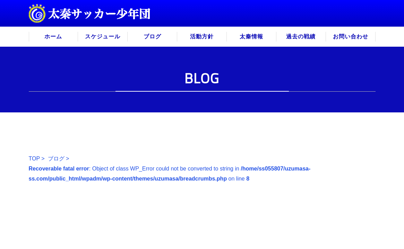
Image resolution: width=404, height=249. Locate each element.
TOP (34, 159)
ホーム (53, 36)
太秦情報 (251, 36)
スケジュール (102, 36)
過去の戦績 (301, 36)
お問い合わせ (350, 36)
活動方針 (202, 36)
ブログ (152, 36)
